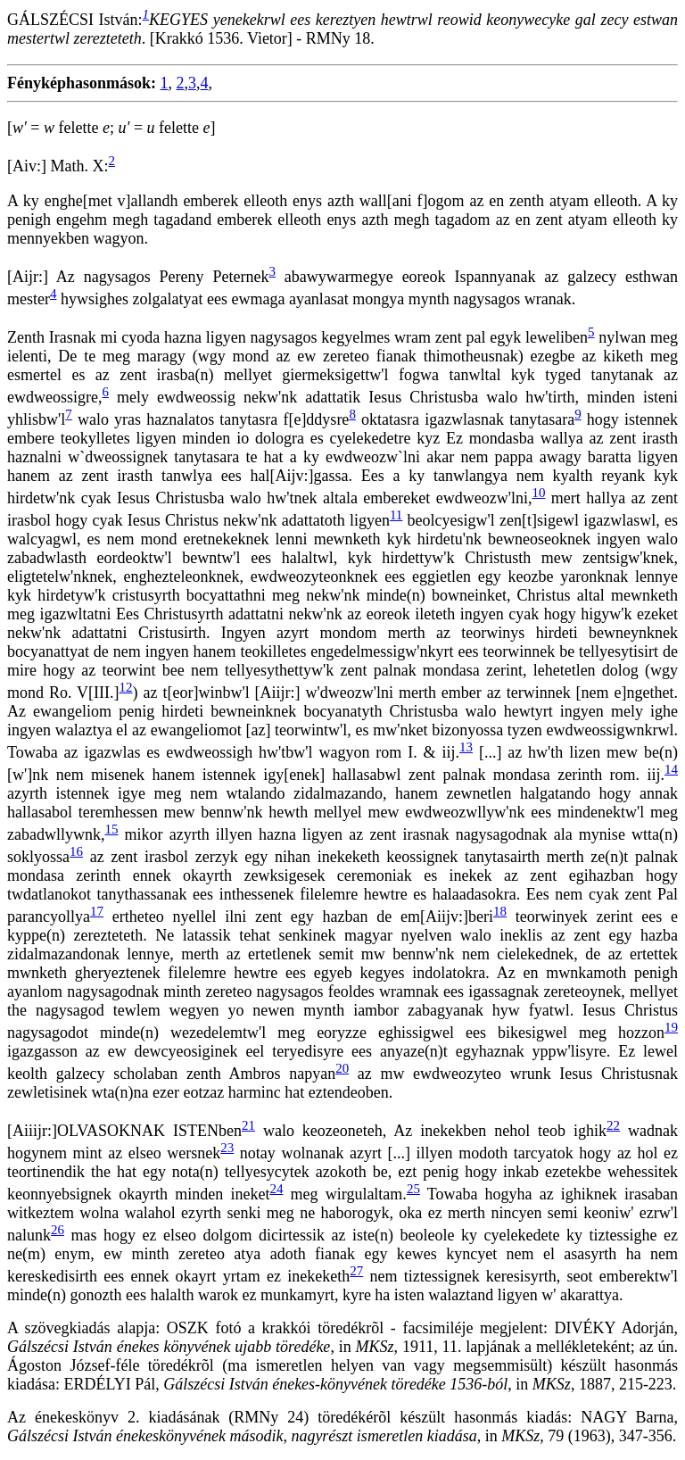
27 (356, 1271)
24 (276, 1189)
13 (466, 747)
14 (671, 769)
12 (126, 687)
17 (96, 911)
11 (396, 515)
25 (413, 1189)
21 (248, 1125)
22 (613, 1125)
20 (342, 1068)
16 (76, 851)
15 (111, 829)
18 (500, 911)
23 (227, 1148)
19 (671, 1027)
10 (538, 492)
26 (57, 1230)
